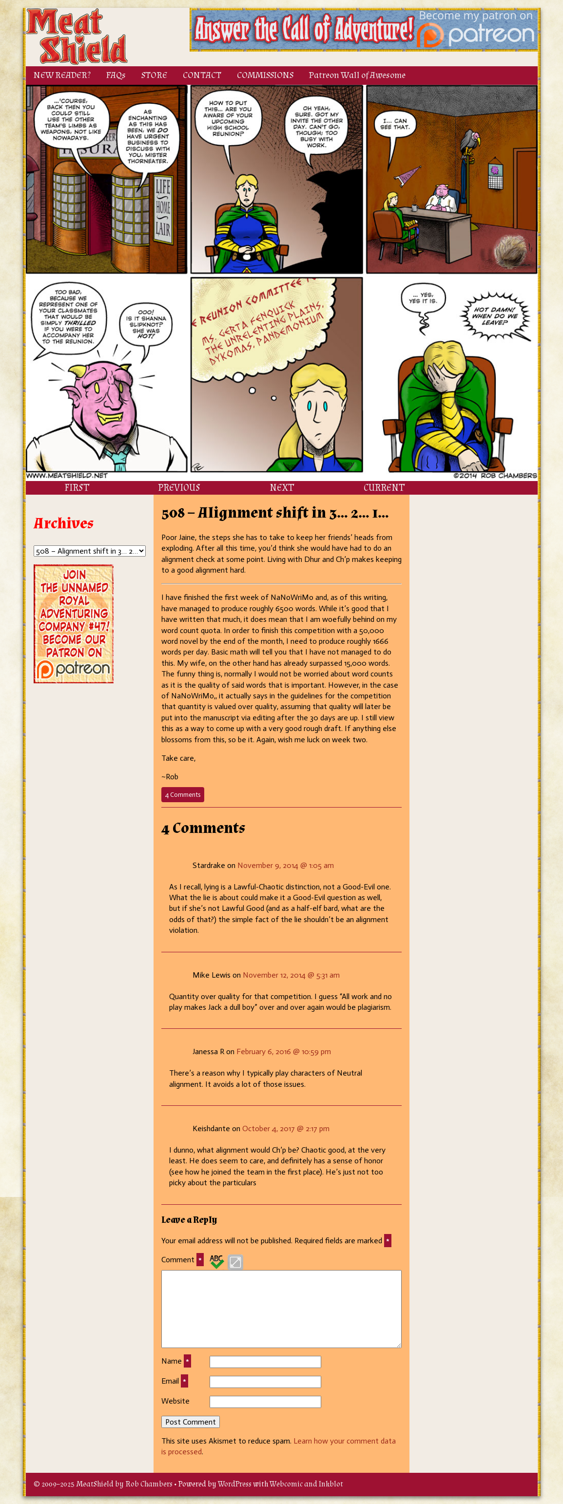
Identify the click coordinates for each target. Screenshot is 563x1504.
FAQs (116, 75)
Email (174, 1381)
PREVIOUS (179, 488)
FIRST (76, 488)
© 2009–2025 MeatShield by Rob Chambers (103, 1484)
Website (175, 1401)
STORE (154, 75)
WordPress (235, 1484)
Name (176, 1361)
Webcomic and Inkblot (306, 1484)
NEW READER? (62, 75)
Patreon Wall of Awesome (357, 75)
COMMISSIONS (265, 75)
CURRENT (384, 488)
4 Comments (184, 796)
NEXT (282, 488)
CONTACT (202, 75)
